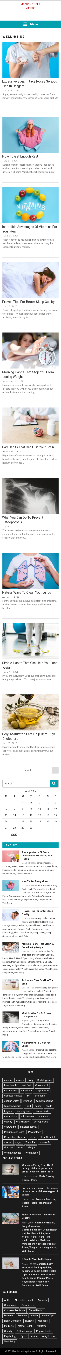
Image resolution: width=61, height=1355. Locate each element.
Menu (30, 24)
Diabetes (9, 1315)
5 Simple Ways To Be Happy (36, 1259)
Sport (24, 1336)
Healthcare (52, 866)
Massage (43, 1320)
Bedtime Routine (42, 885)
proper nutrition (50, 965)
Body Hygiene (44, 1080)
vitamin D (46, 1031)
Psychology (7, 932)
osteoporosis (8, 1031)
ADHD (42, 1176)
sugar (5, 1005)
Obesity (48, 962)
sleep (5, 969)
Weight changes (36, 969)
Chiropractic (10, 1305)
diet (15, 995)
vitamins (8, 1147)
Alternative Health (44, 1222)
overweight (7, 965)
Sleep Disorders (29, 899)
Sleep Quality (39, 932)
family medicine (9, 1027)
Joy (30, 1274)
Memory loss (46, 998)
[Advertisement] (31, 16)
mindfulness (48, 925)
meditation (22, 925)
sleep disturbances (23, 932)
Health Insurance (27, 866)
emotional (23, 995)
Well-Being (7, 903)
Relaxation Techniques (42, 896)
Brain (55, 987)
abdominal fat (47, 951)
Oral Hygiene (23, 1121)
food (53, 995)
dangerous (7, 995)
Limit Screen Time (39, 892)
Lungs (36, 1057)
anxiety (37, 918)
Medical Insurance (35, 870)
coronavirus (10, 1090)
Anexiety (42, 1300)
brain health (27, 991)
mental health (34, 925)
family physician (12, 1106)
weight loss (7, 972)
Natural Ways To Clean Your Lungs (26, 592)
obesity (8, 1121)
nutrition (40, 962)
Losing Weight (34, 958)
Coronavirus (27, 1305)
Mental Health (40, 1274)
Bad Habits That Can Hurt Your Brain (28, 447)
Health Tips (41, 866)
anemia (8, 1080)
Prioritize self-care (40, 929)
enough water (38, 955)
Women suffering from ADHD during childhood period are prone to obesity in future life (37, 1168)
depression (43, 1090)
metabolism (48, 958)
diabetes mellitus (13, 1095)
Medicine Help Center (30, 6)
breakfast (26, 955)
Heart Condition (12, 1320)
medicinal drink (30, 1240)
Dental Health (50, 1229)
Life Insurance (19, 870)
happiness (27, 1271)
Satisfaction (28, 1285)
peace (33, 1278)
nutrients (43, 1116)
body (44, 918)
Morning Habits (18, 962)
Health (15, 866)
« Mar (14, 834)
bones (46, 1020)
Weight (24, 969)
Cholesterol (49, 991)
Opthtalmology (24, 1331)
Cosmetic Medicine (14, 1310)
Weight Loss (51, 969)
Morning (6, 962)
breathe (52, 1050)
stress (15, 936)
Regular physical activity (20, 896)
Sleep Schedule (45, 899)
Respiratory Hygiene (15, 1137)
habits (25, 922)
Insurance (7, 870)
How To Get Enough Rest (20, 156)
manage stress (9, 925)
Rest (4, 899)
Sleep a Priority (14, 899)
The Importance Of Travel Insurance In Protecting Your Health (37, 855)
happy (37, 1271)
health (31, 922)
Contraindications (32, 1229)
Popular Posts (8, 873)
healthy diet (44, 889)
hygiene (8, 1111)
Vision (34, 1336)
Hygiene (29, 1320)
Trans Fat (31, 1142)
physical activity (9, 929)
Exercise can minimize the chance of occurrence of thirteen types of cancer (40, 1191)
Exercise (51, 918)
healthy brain (33, 998)
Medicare (49, 870)
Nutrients (31, 962)
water (17, 969)
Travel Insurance (24, 873)
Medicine (45, 1240)
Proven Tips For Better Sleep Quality (28, 302)
